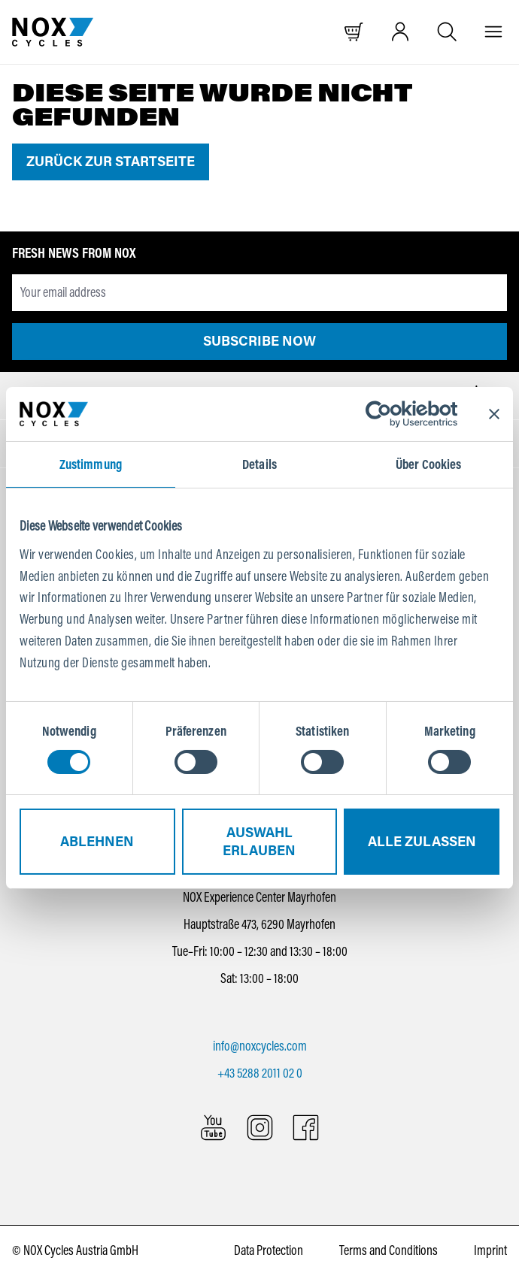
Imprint (490, 1250)
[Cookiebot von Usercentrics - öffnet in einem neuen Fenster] (391, 414)
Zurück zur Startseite (110, 161)
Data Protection (268, 1250)
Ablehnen (97, 841)
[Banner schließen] (494, 414)
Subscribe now (259, 341)
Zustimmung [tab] (90, 464)
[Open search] (447, 32)
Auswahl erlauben (259, 841)
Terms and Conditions (388, 1250)
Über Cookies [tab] (428, 464)
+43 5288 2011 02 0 (259, 1073)
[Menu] (494, 32)
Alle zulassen (422, 841)
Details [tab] (259, 464)
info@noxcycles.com (260, 1046)
